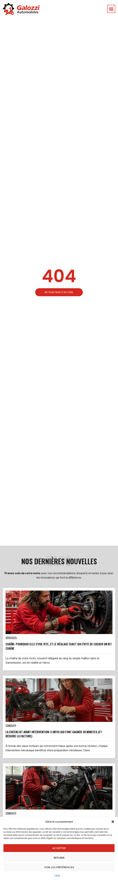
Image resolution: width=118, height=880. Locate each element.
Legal (57, 875)
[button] (113, 821)
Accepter (59, 848)
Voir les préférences (59, 867)
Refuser (59, 858)
